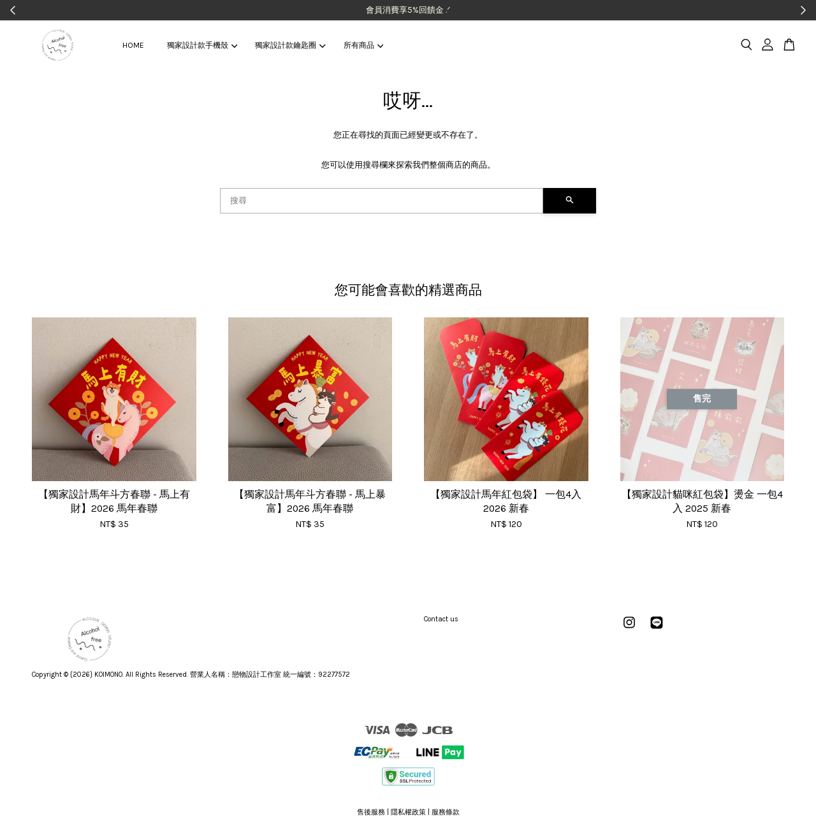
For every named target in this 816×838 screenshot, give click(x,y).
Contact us (441, 619)
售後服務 (371, 812)
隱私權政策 (408, 812)
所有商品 (363, 45)
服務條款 (446, 812)
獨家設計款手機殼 (202, 45)
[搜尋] (381, 200)
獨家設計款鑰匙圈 (290, 45)
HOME (133, 45)
